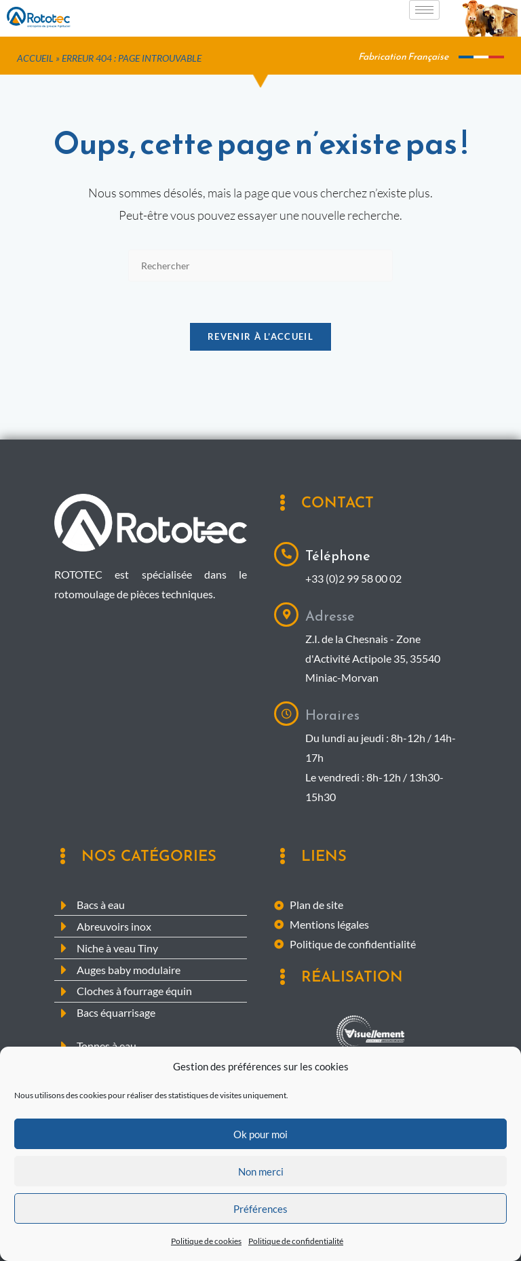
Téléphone (337, 555)
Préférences (260, 1237)
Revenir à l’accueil (260, 336)
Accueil (35, 58)
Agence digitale (370, 1060)
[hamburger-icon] (424, 10)
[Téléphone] (286, 554)
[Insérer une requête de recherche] (260, 266)
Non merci (261, 1200)
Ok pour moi (260, 1163)
